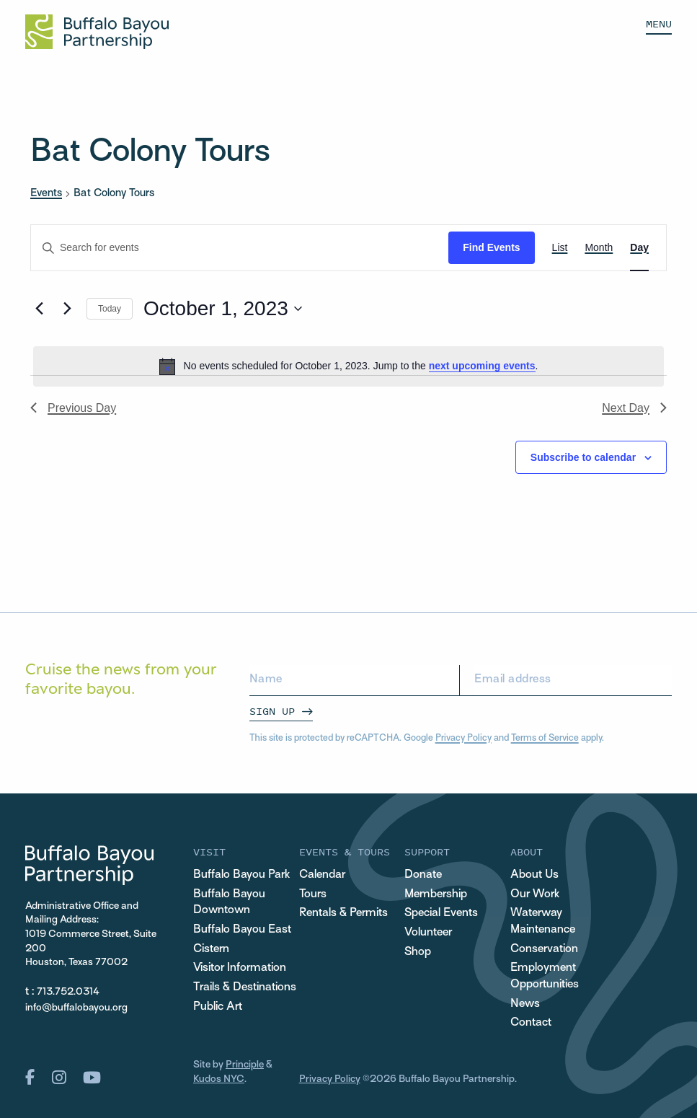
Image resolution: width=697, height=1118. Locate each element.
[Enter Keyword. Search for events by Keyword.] (239, 247)
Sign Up (272, 710)
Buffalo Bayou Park (241, 875)
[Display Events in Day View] (639, 247)
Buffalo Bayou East (242, 930)
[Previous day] (39, 308)
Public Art (217, 1007)
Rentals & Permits (343, 913)
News (525, 1004)
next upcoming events (482, 365)
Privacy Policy (463, 738)
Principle (245, 1065)
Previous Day (73, 408)
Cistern (211, 949)
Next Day (634, 408)
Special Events (441, 913)
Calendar (322, 875)
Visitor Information (239, 968)
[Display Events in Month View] (599, 247)
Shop (417, 952)
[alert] (348, 366)
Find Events (491, 247)
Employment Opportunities (544, 976)
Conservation (544, 949)
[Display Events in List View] (560, 247)
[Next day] (67, 308)
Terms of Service (545, 738)
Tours (313, 894)
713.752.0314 (68, 992)
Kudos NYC (218, 1079)
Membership (435, 894)
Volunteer (428, 933)
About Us (534, 875)
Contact (530, 1023)
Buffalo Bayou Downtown (229, 903)
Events (46, 193)
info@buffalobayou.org (76, 1008)
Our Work (534, 894)
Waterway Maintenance (542, 922)
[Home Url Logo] (97, 31)
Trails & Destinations (244, 987)
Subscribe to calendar (583, 457)
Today (109, 309)
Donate (423, 875)
